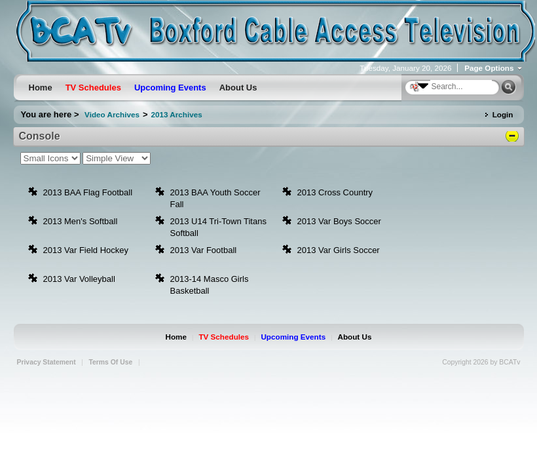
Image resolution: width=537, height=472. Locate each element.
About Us (355, 336)
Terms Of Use (110, 362)
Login (502, 114)
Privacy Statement (46, 362)
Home (176, 336)
